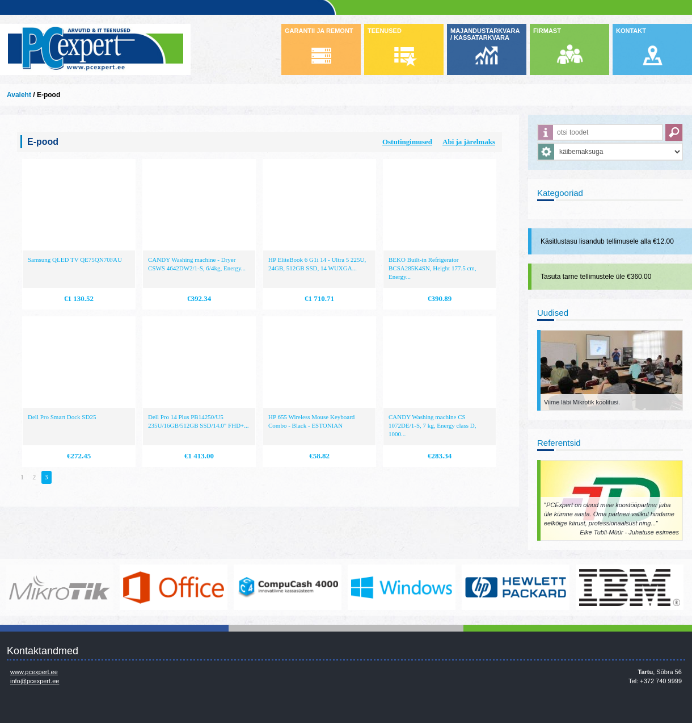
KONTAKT (631, 30)
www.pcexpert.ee (34, 671)
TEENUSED (385, 30)
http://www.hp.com (515, 587)
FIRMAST (547, 30)
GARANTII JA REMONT (319, 30)
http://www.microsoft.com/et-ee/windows (401, 587)
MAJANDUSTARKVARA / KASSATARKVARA (485, 34)
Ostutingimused (407, 141)
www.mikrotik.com (59, 587)
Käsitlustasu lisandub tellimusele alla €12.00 (607, 241)
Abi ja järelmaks (468, 141)
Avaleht (19, 95)
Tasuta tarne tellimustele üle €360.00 (596, 277)
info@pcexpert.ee (34, 681)
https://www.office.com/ (173, 587)
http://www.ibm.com (629, 587)
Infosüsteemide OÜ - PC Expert (95, 49)
